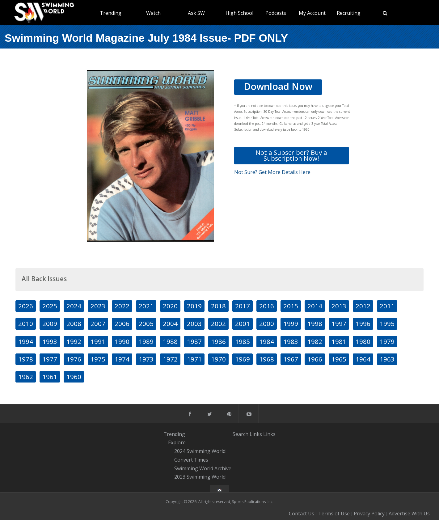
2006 (122, 323)
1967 (290, 359)
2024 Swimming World (200, 451)
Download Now (278, 86)
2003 (194, 323)
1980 (363, 341)
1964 (363, 359)
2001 (242, 323)
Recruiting (349, 13)
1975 (98, 359)
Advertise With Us (409, 513)
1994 (25, 341)
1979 (387, 341)
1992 (73, 341)
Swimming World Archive (202, 468)
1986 (218, 341)
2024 (73, 306)
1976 (73, 359)
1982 (314, 341)
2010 (25, 323)
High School (239, 13)
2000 (266, 323)
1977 (49, 359)
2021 (146, 306)
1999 (290, 323)
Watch (153, 13)
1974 (122, 359)
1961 (49, 376)
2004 (170, 323)
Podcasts (275, 13)
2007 (98, 323)
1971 (194, 359)
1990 (122, 341)
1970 (218, 359)
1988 (170, 341)
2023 (98, 306)
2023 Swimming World (200, 477)
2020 (170, 306)
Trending (110, 13)
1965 (338, 359)
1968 (266, 359)
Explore (177, 442)
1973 (146, 359)
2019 (194, 306)
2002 (218, 323)
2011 (387, 306)
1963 (387, 359)
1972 (170, 359)
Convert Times (191, 459)
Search (240, 434)
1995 (387, 323)
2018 (218, 306)
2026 (25, 306)
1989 (146, 341)
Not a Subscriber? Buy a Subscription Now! (291, 155)
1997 (338, 323)
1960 (73, 376)
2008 (73, 323)
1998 (314, 323)
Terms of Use (334, 513)
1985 (242, 341)
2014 (314, 306)
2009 (49, 323)
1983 (290, 341)
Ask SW (196, 13)
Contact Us (301, 513)
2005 (146, 323)
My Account (312, 13)
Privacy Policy (369, 513)
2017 (242, 306)
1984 (266, 341)
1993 (49, 341)
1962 (25, 376)
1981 (338, 341)
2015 (290, 306)
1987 (194, 341)
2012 (363, 306)
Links (256, 434)
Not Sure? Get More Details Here (272, 172)
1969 (242, 359)
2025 (49, 306)
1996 (363, 323)
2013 (338, 306)
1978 (25, 359)
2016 (266, 306)
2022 (122, 306)
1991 (98, 341)
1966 (314, 359)
